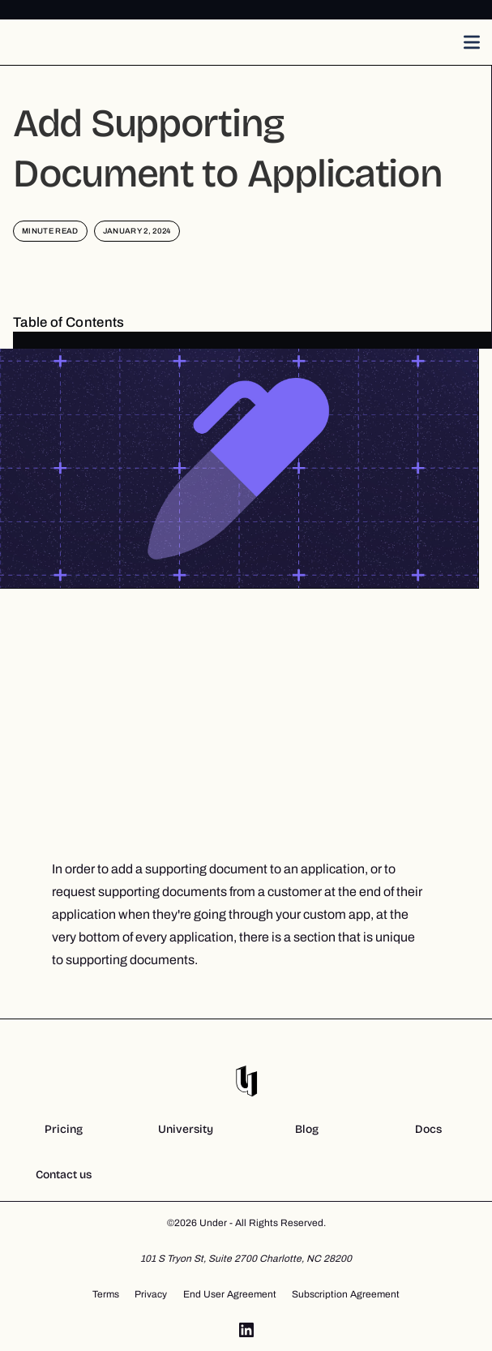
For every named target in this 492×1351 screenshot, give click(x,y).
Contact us (64, 1175)
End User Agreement (229, 1294)
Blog (307, 1129)
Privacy (151, 1294)
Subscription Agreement (346, 1294)
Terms (105, 1294)
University (185, 1129)
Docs (428, 1129)
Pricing (64, 1129)
